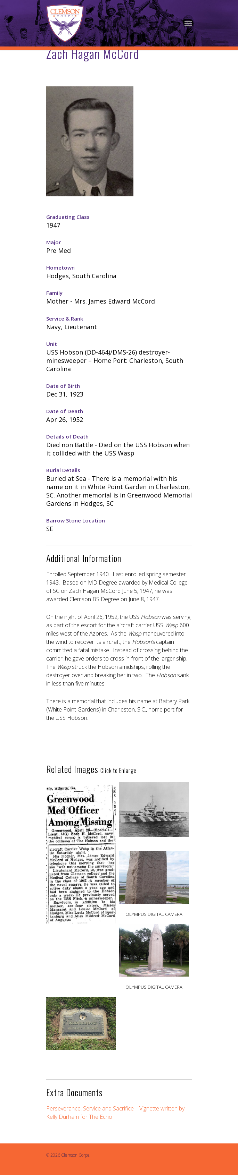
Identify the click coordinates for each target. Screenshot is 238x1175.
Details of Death (67, 436)
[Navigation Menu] (188, 23)
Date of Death (64, 411)
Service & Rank (64, 318)
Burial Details (63, 470)
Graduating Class (68, 216)
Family (54, 292)
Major (53, 242)
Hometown (60, 267)
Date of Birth (63, 385)
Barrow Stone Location (75, 520)
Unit (51, 343)
